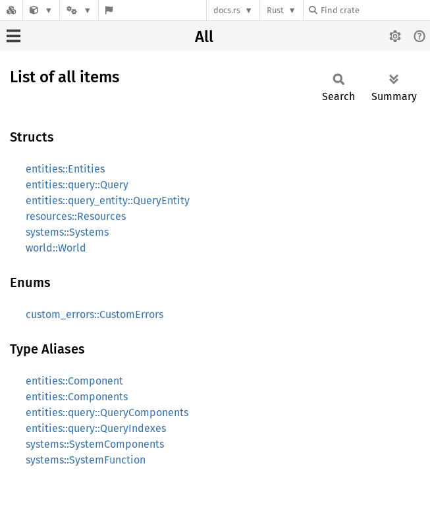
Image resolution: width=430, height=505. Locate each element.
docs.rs (226, 10)
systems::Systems (67, 232)
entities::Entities (65, 169)
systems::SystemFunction (86, 460)
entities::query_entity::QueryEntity (108, 200)
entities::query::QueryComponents (107, 412)
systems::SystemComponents (95, 444)
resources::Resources (76, 216)
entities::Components (77, 396)
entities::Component (74, 381)
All (204, 37)
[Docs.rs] (11, 10)
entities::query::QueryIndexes (96, 428)
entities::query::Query (77, 184)
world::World (56, 248)
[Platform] (79, 10)
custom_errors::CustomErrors (94, 314)
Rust (275, 10)
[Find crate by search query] (374, 10)
